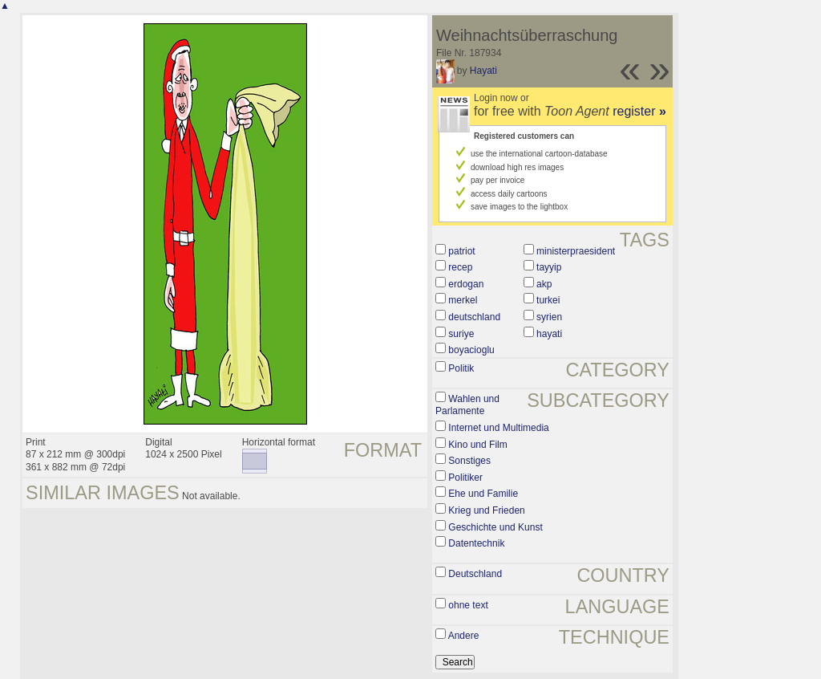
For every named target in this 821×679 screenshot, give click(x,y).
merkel (462, 300)
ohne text (467, 605)
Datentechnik (476, 543)
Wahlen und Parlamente (467, 405)
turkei (548, 300)
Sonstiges (469, 460)
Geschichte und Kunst (495, 527)
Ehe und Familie (483, 493)
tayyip (548, 267)
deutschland (474, 317)
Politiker (465, 477)
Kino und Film (477, 444)
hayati (549, 334)
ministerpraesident (575, 251)
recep (460, 267)
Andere (463, 635)
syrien (549, 317)
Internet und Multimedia (498, 427)
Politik (461, 368)
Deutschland (475, 573)
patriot (461, 251)
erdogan (465, 284)
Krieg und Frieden (486, 510)
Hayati (483, 70)
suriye (461, 334)
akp (544, 284)
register (639, 111)
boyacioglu (471, 350)
